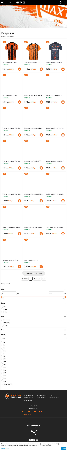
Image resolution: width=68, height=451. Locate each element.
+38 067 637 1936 (33, 406)
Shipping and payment (42, 395)
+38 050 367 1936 (33, 408)
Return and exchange (41, 397)
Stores (51, 395)
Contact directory (28, 400)
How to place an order (54, 397)
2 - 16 (43, 278)
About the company (28, 397)
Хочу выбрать (5, 448)
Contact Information (28, 395)
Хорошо (63, 448)
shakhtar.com (26, 414)
